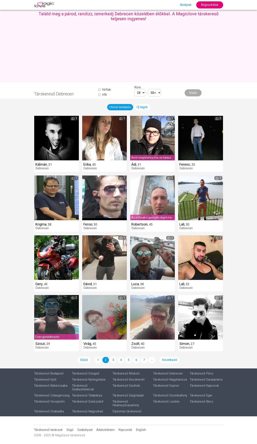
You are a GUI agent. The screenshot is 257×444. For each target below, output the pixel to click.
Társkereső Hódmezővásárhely (125, 403)
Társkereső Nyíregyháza (88, 379)
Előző (84, 360)
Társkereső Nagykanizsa (170, 379)
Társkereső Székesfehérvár (83, 387)
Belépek (186, 5)
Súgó (70, 430)
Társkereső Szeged (85, 373)
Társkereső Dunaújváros (206, 379)
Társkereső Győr (45, 379)
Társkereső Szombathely (170, 395)
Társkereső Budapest (49, 373)
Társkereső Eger (201, 395)
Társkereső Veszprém (49, 401)
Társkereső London (166, 401)
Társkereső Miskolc (126, 373)
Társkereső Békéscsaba (50, 385)
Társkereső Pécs (201, 373)
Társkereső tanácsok (48, 430)
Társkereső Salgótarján (128, 395)
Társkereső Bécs (201, 401)
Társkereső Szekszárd (87, 401)
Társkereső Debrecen (168, 373)
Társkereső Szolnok (126, 385)
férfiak (104, 89)
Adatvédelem (105, 430)
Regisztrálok (209, 5)
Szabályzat (85, 430)
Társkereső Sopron (166, 385)
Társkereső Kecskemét (128, 379)
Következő (169, 360)
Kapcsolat (125, 430)
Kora (137, 87)
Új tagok (142, 107)
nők (102, 94)
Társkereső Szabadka (49, 411)
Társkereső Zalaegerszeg (52, 395)
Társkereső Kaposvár (204, 385)
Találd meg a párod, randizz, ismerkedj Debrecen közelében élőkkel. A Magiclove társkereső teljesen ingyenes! (129, 16)
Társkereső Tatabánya (87, 395)
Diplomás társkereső (126, 411)
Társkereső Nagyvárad (87, 411)
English (141, 430)
